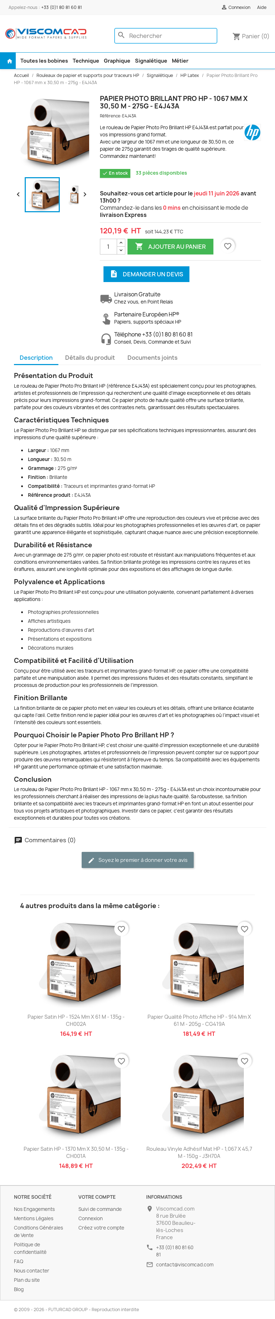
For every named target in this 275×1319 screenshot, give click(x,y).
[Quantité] (108, 246)
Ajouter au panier (170, 246)
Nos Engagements (34, 1209)
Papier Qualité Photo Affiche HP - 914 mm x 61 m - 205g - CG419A (199, 1020)
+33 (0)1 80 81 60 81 (61, 7)
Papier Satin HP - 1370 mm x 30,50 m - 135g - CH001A (76, 1152)
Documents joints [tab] (152, 358)
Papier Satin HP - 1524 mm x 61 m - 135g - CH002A (76, 1020)
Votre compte (97, 1197)
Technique (86, 60)
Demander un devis (146, 274)
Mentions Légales (33, 1218)
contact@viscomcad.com (184, 1264)
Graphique (117, 60)
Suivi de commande (100, 1209)
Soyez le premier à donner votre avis (138, 860)
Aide (261, 7)
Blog (19, 1289)
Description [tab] (36, 358)
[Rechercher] (165, 36)
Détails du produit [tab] (90, 358)
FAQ (18, 1261)
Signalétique (151, 60)
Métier (180, 60)
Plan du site (27, 1280)
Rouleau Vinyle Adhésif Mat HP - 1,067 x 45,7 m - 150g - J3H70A (199, 1152)
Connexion (90, 1218)
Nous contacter (31, 1270)
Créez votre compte (101, 1228)
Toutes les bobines (44, 60)
